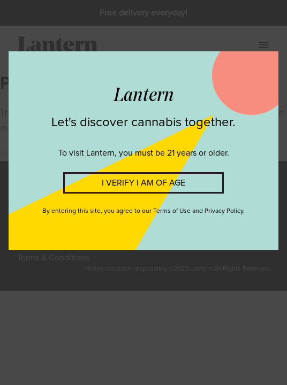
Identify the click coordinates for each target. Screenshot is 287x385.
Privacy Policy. (225, 211)
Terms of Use (172, 211)
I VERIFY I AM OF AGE (143, 183)
